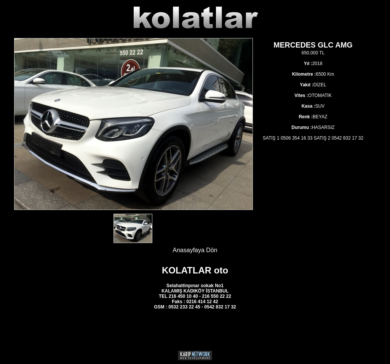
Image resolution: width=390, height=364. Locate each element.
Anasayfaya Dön (195, 250)
